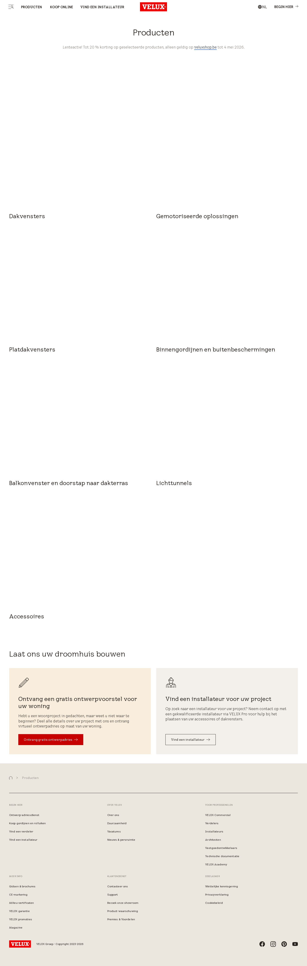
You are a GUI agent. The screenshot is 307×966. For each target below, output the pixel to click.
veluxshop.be (205, 47)
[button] (10, 778)
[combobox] (262, 7)
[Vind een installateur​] (190, 739)
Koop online (61, 7)
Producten (31, 7)
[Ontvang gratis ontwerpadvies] (50, 739)
